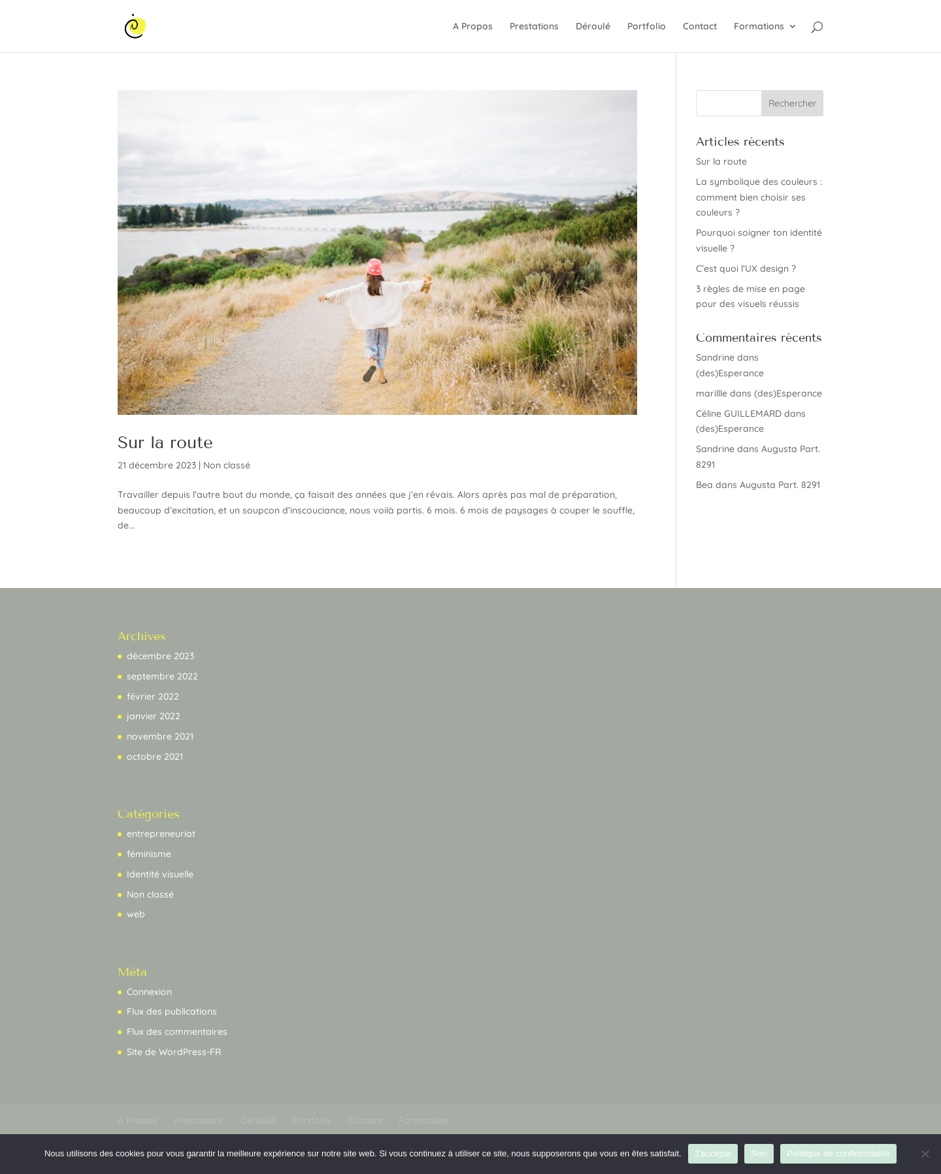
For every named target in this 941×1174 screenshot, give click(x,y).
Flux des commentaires (177, 1031)
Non (759, 1153)
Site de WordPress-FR (174, 1052)
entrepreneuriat (161, 834)
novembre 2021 (160, 736)
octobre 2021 (155, 756)
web (136, 914)
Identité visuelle (160, 874)
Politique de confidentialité (838, 1153)
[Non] (924, 1153)
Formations (759, 27)
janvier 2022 (153, 716)
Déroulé (593, 27)
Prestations (534, 27)
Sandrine (715, 357)
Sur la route (165, 442)
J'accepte (713, 1153)
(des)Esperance (730, 373)
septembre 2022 (162, 676)
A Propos (473, 27)
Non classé (226, 465)
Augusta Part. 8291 (780, 485)
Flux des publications (172, 1011)
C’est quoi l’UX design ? (746, 268)
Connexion (149, 992)
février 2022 (153, 696)
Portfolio (646, 27)
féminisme (149, 854)
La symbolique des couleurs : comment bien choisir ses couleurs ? (759, 197)
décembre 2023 (160, 656)
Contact (700, 27)
